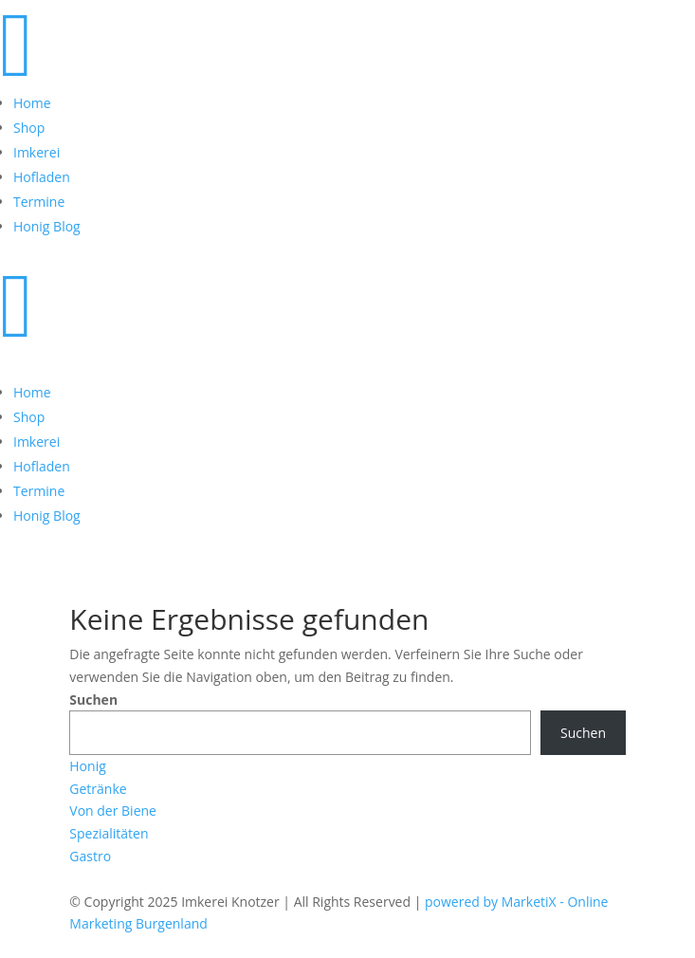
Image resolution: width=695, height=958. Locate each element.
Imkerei (36, 152)
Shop (29, 128)
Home (32, 103)
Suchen (93, 700)
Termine (38, 202)
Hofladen (41, 177)
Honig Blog (47, 226)
